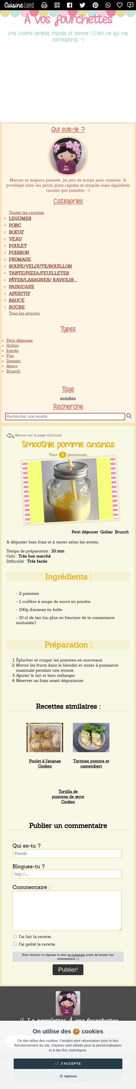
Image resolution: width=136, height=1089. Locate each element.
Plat (10, 355)
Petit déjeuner (19, 340)
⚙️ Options (68, 1076)
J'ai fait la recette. (32, 936)
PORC (15, 225)
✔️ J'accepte (68, 1063)
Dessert (13, 360)
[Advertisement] (68, 83)
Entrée (12, 350)
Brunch (13, 371)
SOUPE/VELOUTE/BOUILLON (40, 266)
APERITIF (19, 293)
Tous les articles (24, 313)
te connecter (76, 955)
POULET (18, 246)
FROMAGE (20, 259)
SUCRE (17, 307)
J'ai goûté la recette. (34, 944)
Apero (12, 366)
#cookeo (68, 398)
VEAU (15, 239)
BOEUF (16, 232)
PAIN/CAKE (21, 287)
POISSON (19, 252)
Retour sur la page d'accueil (38, 435)
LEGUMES (20, 218)
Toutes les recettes (26, 212)
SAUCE (16, 300)
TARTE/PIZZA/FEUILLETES (39, 273)
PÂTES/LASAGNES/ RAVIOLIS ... (43, 280)
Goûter (12, 345)
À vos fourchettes (68, 20)
